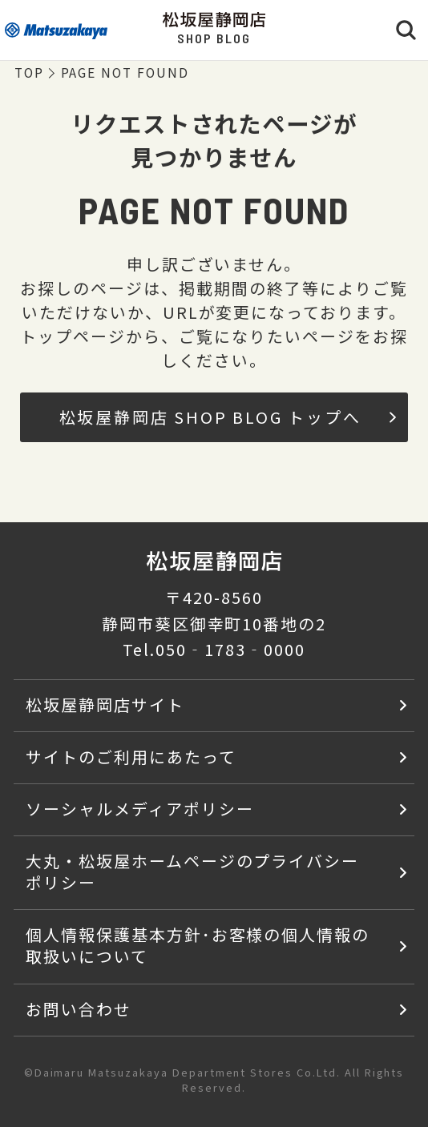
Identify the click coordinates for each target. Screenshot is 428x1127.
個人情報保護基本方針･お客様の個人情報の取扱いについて (197, 945)
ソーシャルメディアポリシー (139, 808)
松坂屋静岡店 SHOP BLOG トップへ (227, 417)
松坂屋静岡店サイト (105, 704)
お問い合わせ (78, 1008)
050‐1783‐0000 (230, 649)
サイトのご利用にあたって (131, 756)
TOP (29, 73)
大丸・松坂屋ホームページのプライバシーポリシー (192, 871)
